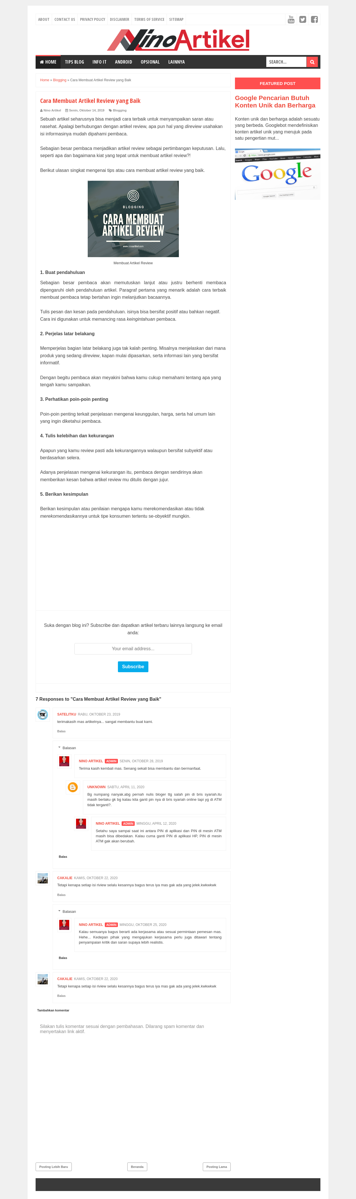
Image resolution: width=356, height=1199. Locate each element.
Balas (61, 731)
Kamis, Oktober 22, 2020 (96, 878)
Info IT (100, 62)
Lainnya (176, 62)
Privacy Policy (92, 19)
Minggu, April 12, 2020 (156, 824)
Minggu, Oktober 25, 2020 (143, 925)
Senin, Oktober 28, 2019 (141, 761)
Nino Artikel (91, 761)
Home (48, 62)
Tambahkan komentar (53, 1010)
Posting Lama (216, 1166)
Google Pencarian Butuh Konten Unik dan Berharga (275, 101)
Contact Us (64, 19)
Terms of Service (149, 19)
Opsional (150, 62)
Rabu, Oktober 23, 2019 (99, 714)
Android (123, 62)
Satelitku (66, 714)
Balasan (69, 748)
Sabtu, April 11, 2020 (125, 787)
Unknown (96, 787)
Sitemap (176, 19)
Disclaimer (119, 19)
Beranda (137, 1166)
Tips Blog (74, 62)
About (44, 19)
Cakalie (64, 878)
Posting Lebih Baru (53, 1166)
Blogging (120, 110)
